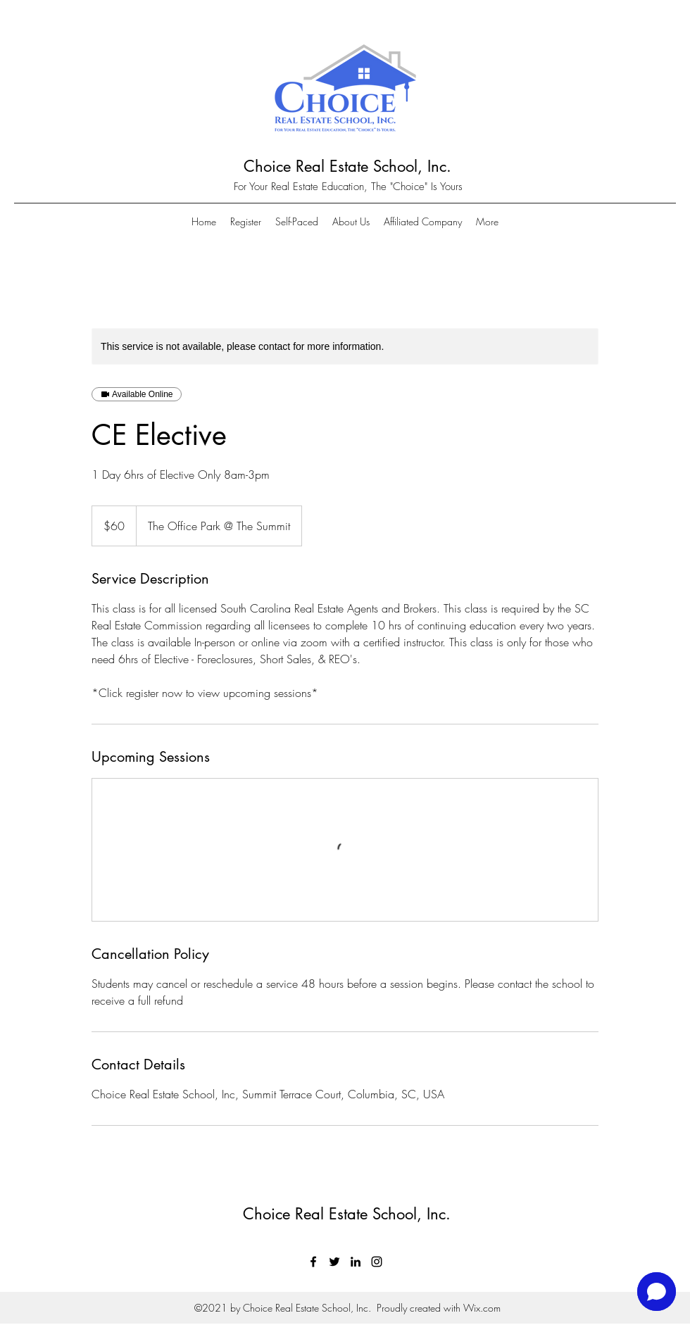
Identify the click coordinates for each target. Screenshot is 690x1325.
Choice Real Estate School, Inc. (347, 166)
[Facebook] (313, 1262)
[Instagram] (377, 1262)
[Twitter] (334, 1262)
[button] (487, 221)
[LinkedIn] (356, 1262)
